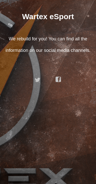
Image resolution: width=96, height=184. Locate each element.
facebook (58, 79)
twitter (37, 79)
